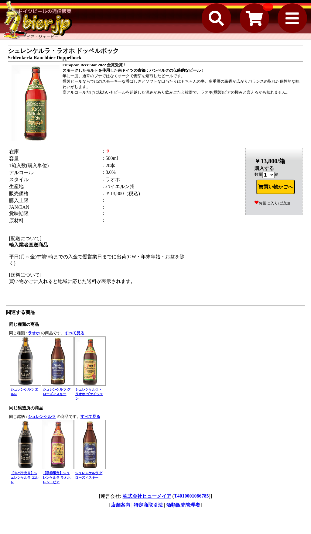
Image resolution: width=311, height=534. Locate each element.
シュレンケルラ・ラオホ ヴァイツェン (89, 394)
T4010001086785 (191, 495)
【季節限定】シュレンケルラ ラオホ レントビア (56, 477)
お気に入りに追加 (272, 203)
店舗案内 (120, 505)
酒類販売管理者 (183, 505)
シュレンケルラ (42, 416)
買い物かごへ (275, 187)
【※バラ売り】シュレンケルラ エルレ (24, 477)
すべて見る (74, 333)
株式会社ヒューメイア (147, 496)
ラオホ (34, 333)
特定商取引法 (148, 505)
